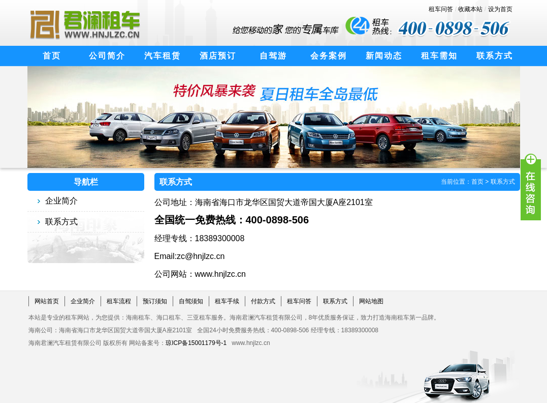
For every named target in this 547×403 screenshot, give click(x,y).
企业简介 (61, 200)
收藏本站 (470, 9)
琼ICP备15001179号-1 (196, 343)
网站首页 (47, 301)
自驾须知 (191, 301)
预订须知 (155, 301)
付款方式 (263, 301)
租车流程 (119, 301)
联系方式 (61, 221)
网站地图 (371, 301)
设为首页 (500, 9)
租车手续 (227, 301)
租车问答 (441, 9)
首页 (477, 181)
